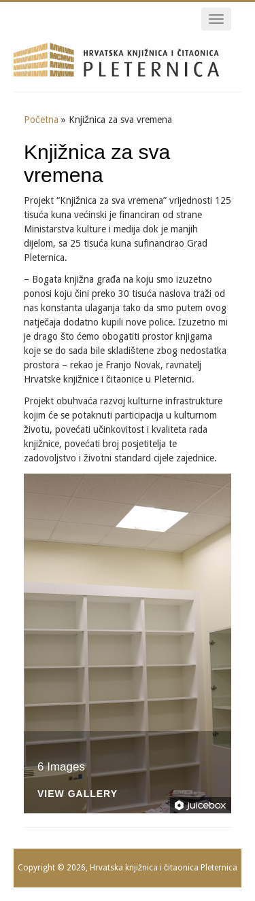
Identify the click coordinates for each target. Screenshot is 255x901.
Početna (41, 119)
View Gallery (77, 794)
